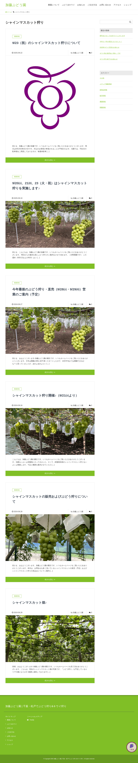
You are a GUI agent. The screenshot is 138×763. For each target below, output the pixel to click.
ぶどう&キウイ (68, 5)
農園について (53, 5)
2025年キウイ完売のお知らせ (109, 47)
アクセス (117, 5)
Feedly (30, 720)
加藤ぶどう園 (15, 5)
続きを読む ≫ (50, 160)
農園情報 (103, 101)
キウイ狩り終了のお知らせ (109, 59)
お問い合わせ (105, 5)
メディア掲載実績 (106, 84)
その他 (102, 78)
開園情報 (103, 107)
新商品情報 (103, 90)
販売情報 (103, 96)
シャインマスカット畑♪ (30, 602)
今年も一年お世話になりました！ (111, 41)
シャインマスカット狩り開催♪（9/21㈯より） (47, 395)
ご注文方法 (92, 5)
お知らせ (81, 5)
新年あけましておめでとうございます (112, 36)
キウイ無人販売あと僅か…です (110, 53)
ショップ (127, 5)
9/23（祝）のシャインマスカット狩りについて (48, 43)
